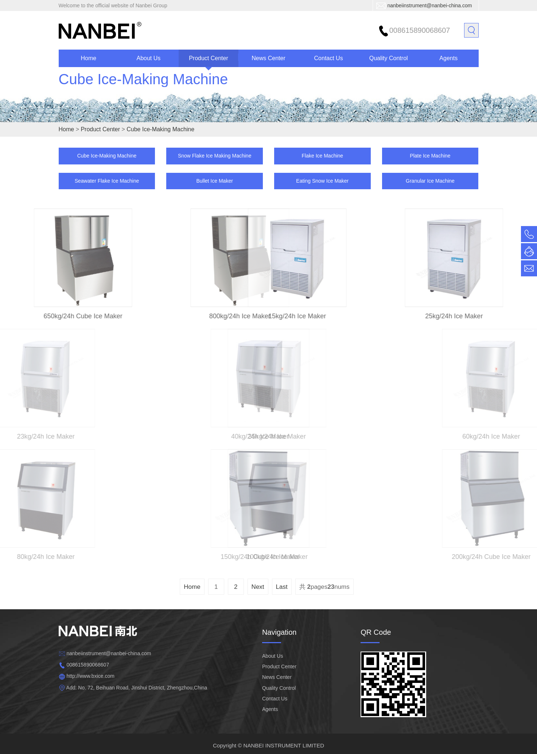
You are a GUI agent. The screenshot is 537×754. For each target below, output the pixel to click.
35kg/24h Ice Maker (297, 436)
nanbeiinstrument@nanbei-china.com (429, 5)
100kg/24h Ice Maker (297, 556)
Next (258, 586)
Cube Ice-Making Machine (143, 87)
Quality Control (388, 58)
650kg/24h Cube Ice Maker (70, 316)
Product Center (208, 58)
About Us (148, 58)
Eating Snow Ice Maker (322, 181)
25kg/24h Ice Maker (466, 316)
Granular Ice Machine (430, 181)
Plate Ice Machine (430, 156)
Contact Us (328, 58)
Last (282, 586)
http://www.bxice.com (90, 676)
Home (88, 58)
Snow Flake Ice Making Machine (215, 156)
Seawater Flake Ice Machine (107, 181)
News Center (268, 58)
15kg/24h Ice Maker (284, 316)
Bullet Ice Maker (214, 181)
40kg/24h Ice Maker (240, 436)
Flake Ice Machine (322, 156)
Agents (448, 58)
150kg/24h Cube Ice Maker (240, 556)
